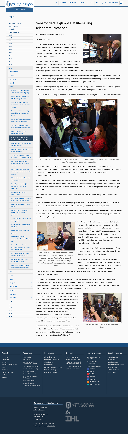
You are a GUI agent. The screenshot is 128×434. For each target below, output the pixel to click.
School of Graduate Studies (31, 374)
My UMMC (5, 370)
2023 (10, 44)
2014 (10, 301)
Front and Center (14, 32)
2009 (10, 316)
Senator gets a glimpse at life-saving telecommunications (20, 138)
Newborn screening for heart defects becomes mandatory (20, 267)
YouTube (91, 374)
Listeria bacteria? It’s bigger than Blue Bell (21, 226)
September (13, 286)
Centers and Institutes (72, 357)
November (13, 294)
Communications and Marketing (93, 358)
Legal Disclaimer (113, 362)
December (13, 298)
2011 (10, 310)
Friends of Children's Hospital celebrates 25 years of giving (20, 92)
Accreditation (27, 357)
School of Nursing (28, 383)
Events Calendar (92, 361)
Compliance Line (113, 357)
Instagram (91, 376)
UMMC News (91, 364)
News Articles (14, 72)
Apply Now (26, 360)
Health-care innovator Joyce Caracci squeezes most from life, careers (21, 172)
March (12, 83)
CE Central (5, 357)
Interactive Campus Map (9, 365)
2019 (10, 56)
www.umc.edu (37, 419)
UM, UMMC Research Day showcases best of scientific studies (20, 164)
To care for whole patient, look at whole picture (21, 220)
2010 (10, 313)
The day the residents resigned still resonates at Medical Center (21, 156)
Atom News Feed (93, 384)
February (13, 79)
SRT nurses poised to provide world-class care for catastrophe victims (21, 105)
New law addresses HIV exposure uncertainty (18, 132)
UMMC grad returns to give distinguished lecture (19, 261)
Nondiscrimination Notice (116, 365)
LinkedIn (91, 379)
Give (97, 3)
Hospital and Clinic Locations (53, 367)
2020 (10, 53)
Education (63, 3)
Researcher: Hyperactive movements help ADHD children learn (20, 239)
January (12, 75)
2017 (10, 62)
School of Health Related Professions (30, 377)
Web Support (112, 372)
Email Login (5, 360)
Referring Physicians (50, 372)
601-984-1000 (50, 423)
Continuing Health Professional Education (30, 363)
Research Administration (73, 366)
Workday (4, 377)
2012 (10, 307)
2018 (10, 59)
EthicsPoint (111, 360)
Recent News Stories (15, 23)
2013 (10, 304)
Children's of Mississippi (51, 360)
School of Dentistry (29, 371)
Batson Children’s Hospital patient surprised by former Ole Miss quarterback (20, 247)
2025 (10, 38)
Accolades (12, 29)
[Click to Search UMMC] (121, 3)
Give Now (4, 362)
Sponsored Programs (72, 369)
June (11, 275)
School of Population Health (31, 386)
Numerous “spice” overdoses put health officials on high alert (21, 120)
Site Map (4, 375)
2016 (10, 65)
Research (82, 3)
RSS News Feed (93, 382)
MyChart (103, 3)
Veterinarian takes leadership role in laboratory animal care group (20, 113)
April (11, 87)
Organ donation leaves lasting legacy (20, 205)
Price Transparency (50, 370)
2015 (115, 9)
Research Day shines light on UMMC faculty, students (20, 98)
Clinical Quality (48, 362)
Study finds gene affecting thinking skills (19, 193)
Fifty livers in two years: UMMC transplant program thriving (20, 254)
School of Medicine (28, 380)
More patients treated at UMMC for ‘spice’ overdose (21, 144)
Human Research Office (73, 360)
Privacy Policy (112, 367)
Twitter (90, 371)
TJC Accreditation (113, 370)
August (12, 283)
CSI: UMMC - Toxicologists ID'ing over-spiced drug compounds (21, 199)
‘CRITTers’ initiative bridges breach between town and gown (21, 126)
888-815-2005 (51, 426)
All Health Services (49, 357)
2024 (10, 41)
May (11, 271)
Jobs (3, 367)
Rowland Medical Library (30, 369)
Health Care (72, 3)
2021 (10, 50)
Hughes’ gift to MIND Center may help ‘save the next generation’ (19, 213)
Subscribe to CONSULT (94, 366)
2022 (10, 47)
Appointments (113, 3)
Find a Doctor (48, 365)
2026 (10, 35)
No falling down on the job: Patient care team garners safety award (19, 186)
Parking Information (8, 372)
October (12, 290)
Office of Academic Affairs (31, 366)
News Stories (19, 9)
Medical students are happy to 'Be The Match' (20, 179)
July (11, 279)
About (90, 3)
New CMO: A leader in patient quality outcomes (20, 150)
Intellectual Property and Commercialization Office (73, 363)
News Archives (13, 26)
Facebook (91, 369)
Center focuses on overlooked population (20, 232)
